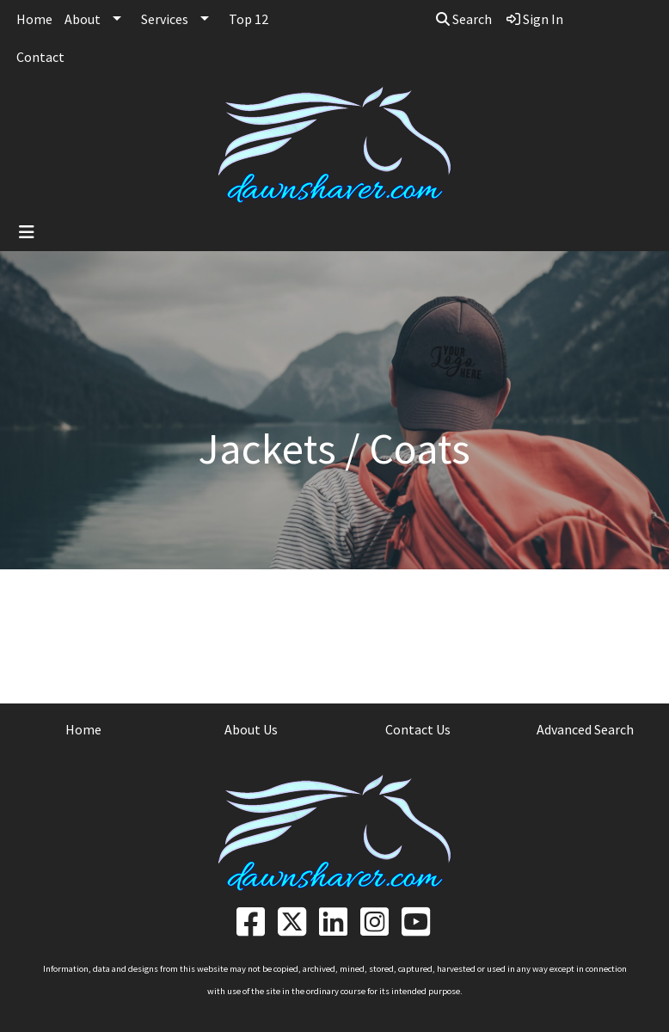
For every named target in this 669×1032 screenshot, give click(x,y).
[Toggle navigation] (27, 232)
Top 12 (248, 19)
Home (34, 19)
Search (464, 19)
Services (164, 19)
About (82, 19)
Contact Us (418, 729)
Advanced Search (585, 729)
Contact (40, 56)
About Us (251, 729)
